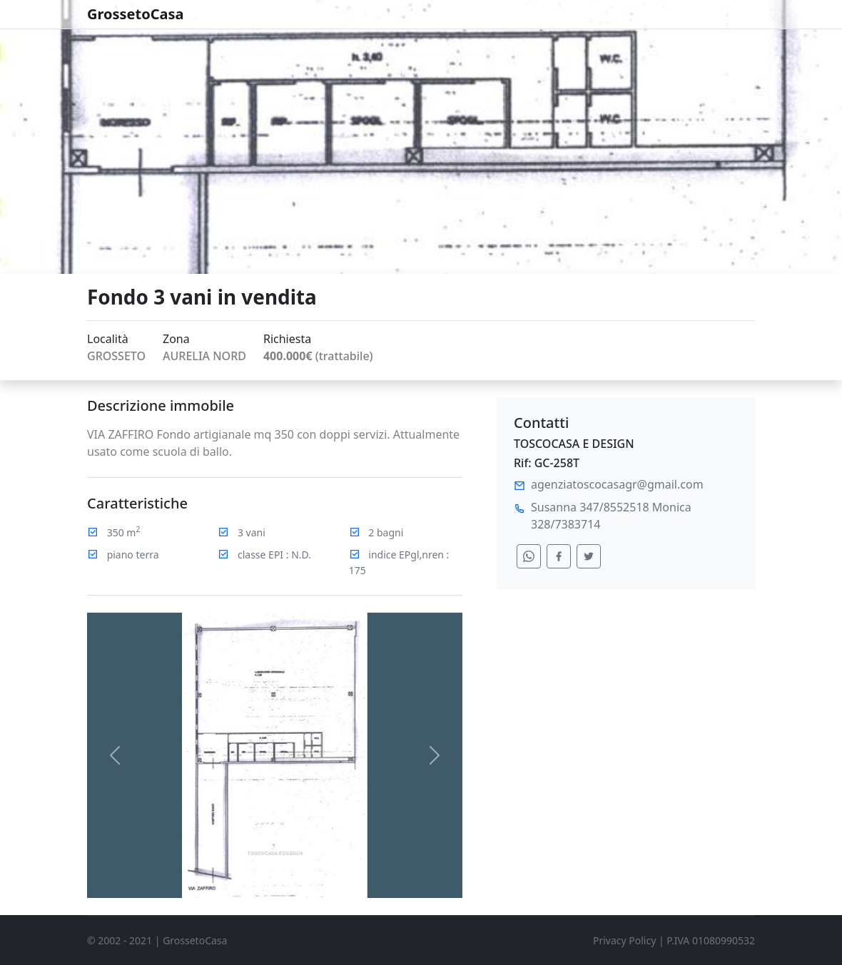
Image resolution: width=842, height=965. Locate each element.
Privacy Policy (624, 940)
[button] (115, 755)
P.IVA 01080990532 (710, 940)
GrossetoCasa (135, 14)
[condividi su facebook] (559, 556)
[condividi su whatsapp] (529, 556)
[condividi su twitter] (589, 556)
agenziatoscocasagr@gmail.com (617, 484)
